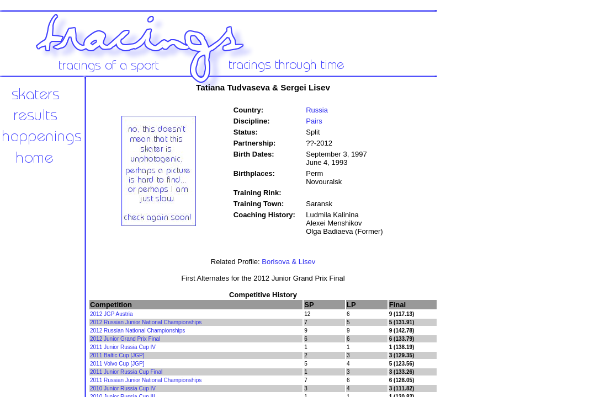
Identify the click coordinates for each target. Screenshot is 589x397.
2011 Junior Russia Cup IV (123, 347)
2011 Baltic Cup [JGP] (117, 355)
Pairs (314, 121)
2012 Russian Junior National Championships (145, 322)
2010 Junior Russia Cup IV (123, 388)
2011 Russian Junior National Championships (145, 380)
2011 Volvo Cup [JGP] (117, 364)
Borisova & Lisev (288, 261)
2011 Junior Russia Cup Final (126, 372)
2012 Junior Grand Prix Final (125, 339)
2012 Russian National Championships (137, 331)
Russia (317, 110)
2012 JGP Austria (111, 314)
